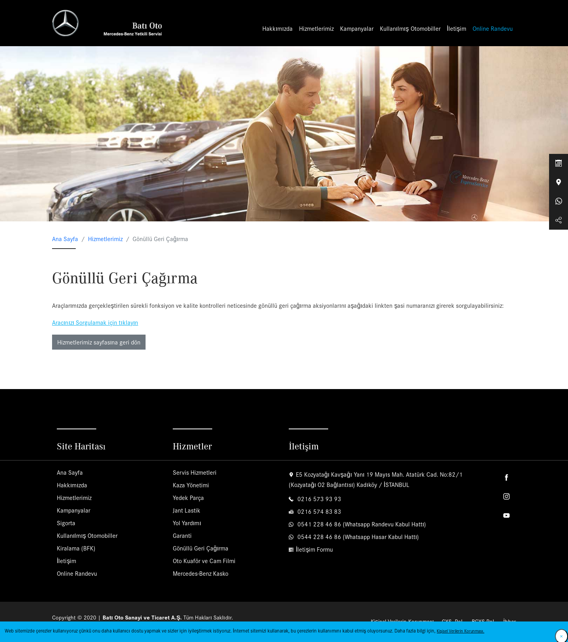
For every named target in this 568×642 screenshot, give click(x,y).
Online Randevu (493, 29)
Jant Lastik (186, 511)
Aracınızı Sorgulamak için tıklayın (95, 323)
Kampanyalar (357, 29)
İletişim (456, 29)
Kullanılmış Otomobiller (410, 29)
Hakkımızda (277, 29)
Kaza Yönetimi (191, 485)
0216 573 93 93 (318, 499)
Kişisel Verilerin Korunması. (460, 630)
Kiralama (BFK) (76, 549)
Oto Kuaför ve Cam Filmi (204, 561)
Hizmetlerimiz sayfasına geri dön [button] (98, 343)
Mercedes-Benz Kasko (200, 574)
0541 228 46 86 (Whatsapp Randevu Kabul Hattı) (361, 525)
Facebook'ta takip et (506, 478)
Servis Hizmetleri (195, 473)
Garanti (182, 536)
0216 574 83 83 (318, 512)
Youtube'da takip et (506, 516)
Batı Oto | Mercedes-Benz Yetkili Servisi (109, 23)
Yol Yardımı (187, 523)
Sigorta (66, 523)
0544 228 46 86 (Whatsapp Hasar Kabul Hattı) (357, 537)
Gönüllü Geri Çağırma (200, 549)
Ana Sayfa (65, 239)
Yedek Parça (188, 498)
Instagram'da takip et (506, 497)
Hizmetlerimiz (316, 29)
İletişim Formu (314, 550)
